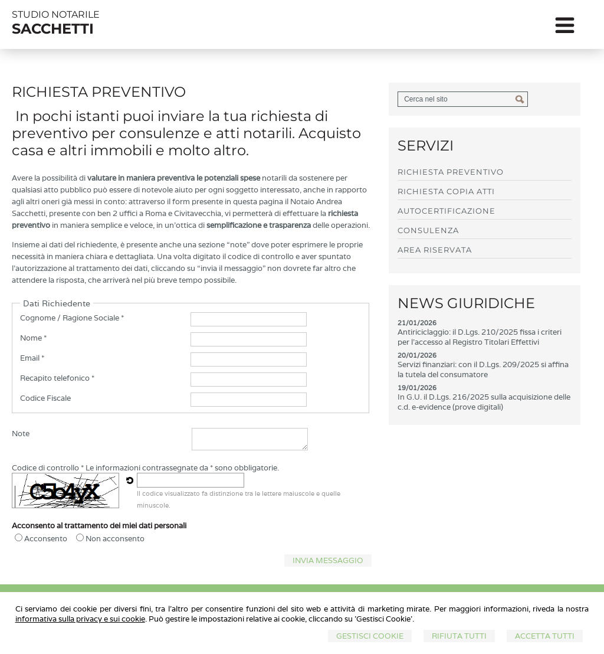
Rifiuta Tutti (459, 636)
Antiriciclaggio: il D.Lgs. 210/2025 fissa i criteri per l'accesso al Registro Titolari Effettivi (480, 337)
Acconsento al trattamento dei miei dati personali (99, 526)
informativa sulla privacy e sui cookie (80, 619)
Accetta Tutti (545, 636)
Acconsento (45, 539)
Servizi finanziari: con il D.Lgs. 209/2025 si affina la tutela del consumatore (483, 369)
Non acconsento (115, 539)
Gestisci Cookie (369, 636)
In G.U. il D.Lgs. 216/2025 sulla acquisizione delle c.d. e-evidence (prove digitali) (484, 402)
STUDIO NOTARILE (56, 14)
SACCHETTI (53, 28)
